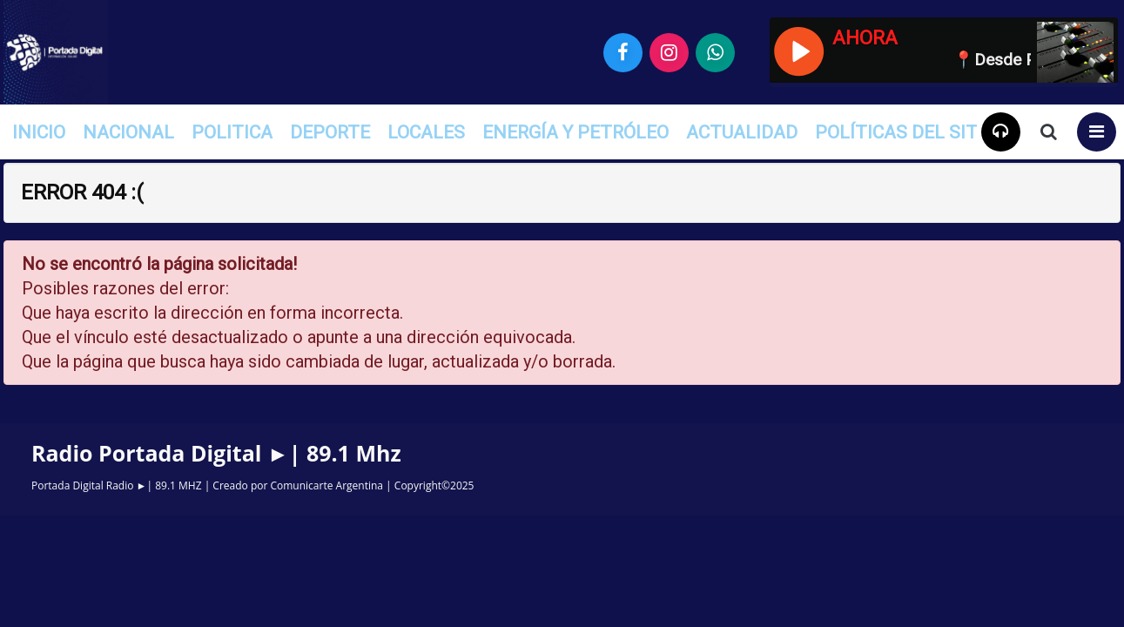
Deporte (330, 132)
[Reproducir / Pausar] (797, 49)
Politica (232, 132)
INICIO (38, 132)
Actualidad (742, 132)
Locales (426, 132)
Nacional (128, 132)
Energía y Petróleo (575, 132)
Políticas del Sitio (905, 132)
